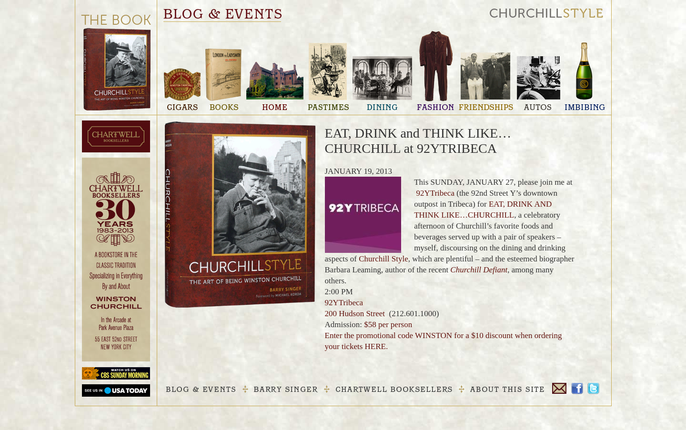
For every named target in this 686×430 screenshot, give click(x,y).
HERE (375, 346)
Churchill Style (383, 258)
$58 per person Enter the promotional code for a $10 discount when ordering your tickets (443, 335)
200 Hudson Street (355, 313)
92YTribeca (435, 193)
